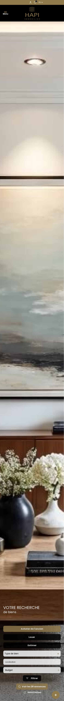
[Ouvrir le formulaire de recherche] (32, 684)
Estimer (32, 650)
